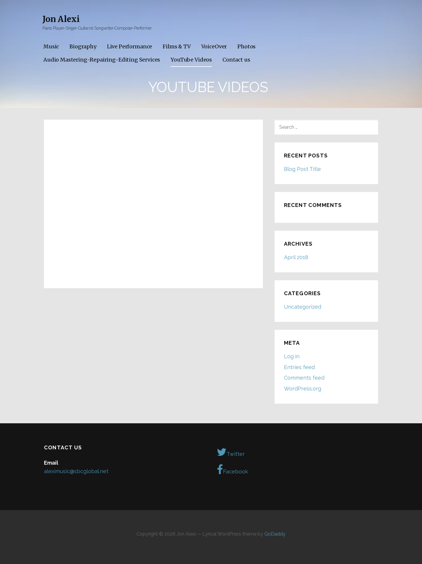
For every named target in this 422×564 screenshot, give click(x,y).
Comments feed (304, 378)
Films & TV (176, 46)
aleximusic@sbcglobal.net (76, 471)
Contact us (236, 59)
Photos (246, 46)
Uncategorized (302, 307)
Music (51, 46)
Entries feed (299, 367)
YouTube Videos (191, 59)
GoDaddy (274, 534)
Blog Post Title (302, 169)
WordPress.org (302, 388)
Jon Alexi (61, 19)
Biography (82, 46)
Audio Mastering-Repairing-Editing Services (101, 59)
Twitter (231, 452)
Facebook (232, 469)
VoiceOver (214, 46)
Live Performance (129, 46)
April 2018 (296, 257)
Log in (292, 356)
